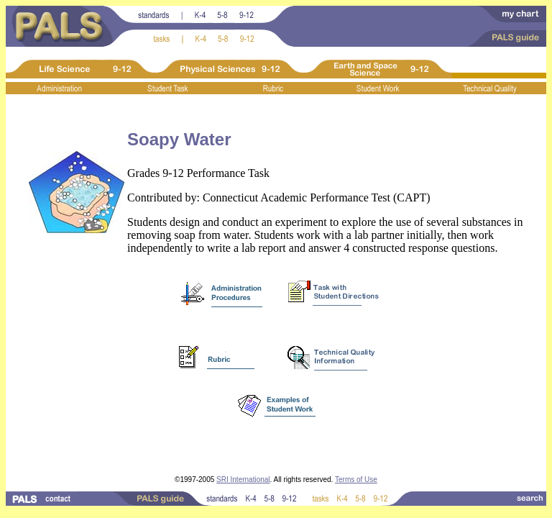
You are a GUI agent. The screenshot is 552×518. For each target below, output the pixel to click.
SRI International (243, 479)
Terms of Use (356, 479)
